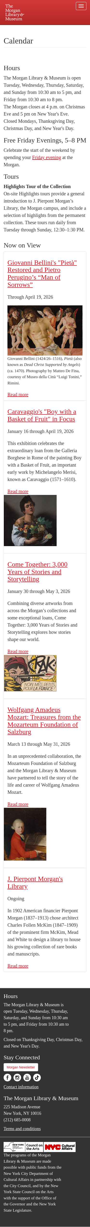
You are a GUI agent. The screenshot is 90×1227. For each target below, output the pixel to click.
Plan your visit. (13, 28)
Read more (17, 394)
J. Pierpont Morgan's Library (35, 882)
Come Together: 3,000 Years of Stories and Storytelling (37, 572)
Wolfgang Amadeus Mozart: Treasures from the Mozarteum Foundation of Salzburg (44, 720)
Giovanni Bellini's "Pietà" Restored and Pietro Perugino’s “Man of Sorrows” (42, 273)
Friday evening (46, 157)
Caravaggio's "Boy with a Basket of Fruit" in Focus (41, 415)
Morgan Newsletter (21, 1067)
